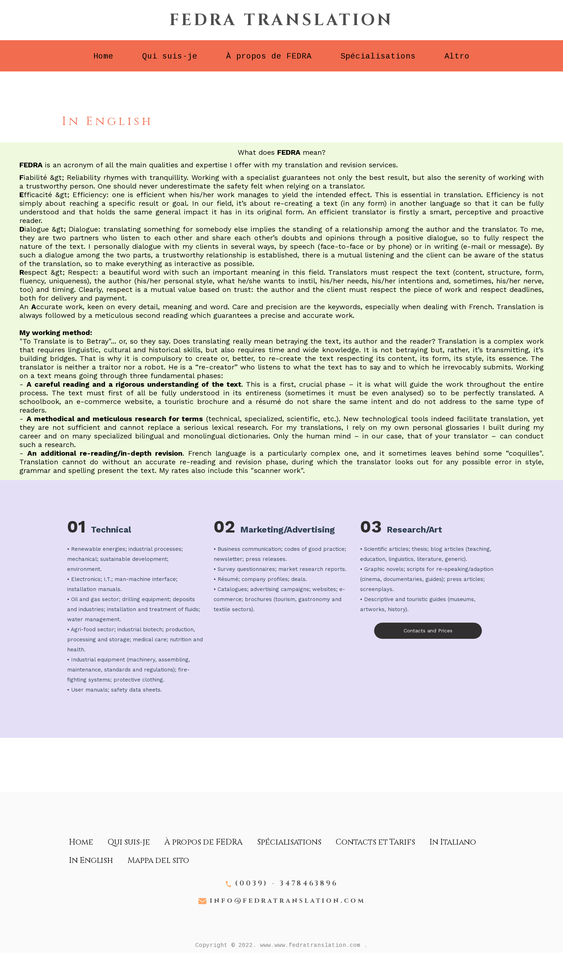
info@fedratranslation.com (287, 901)
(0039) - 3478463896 (286, 883)
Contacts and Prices (428, 630)
